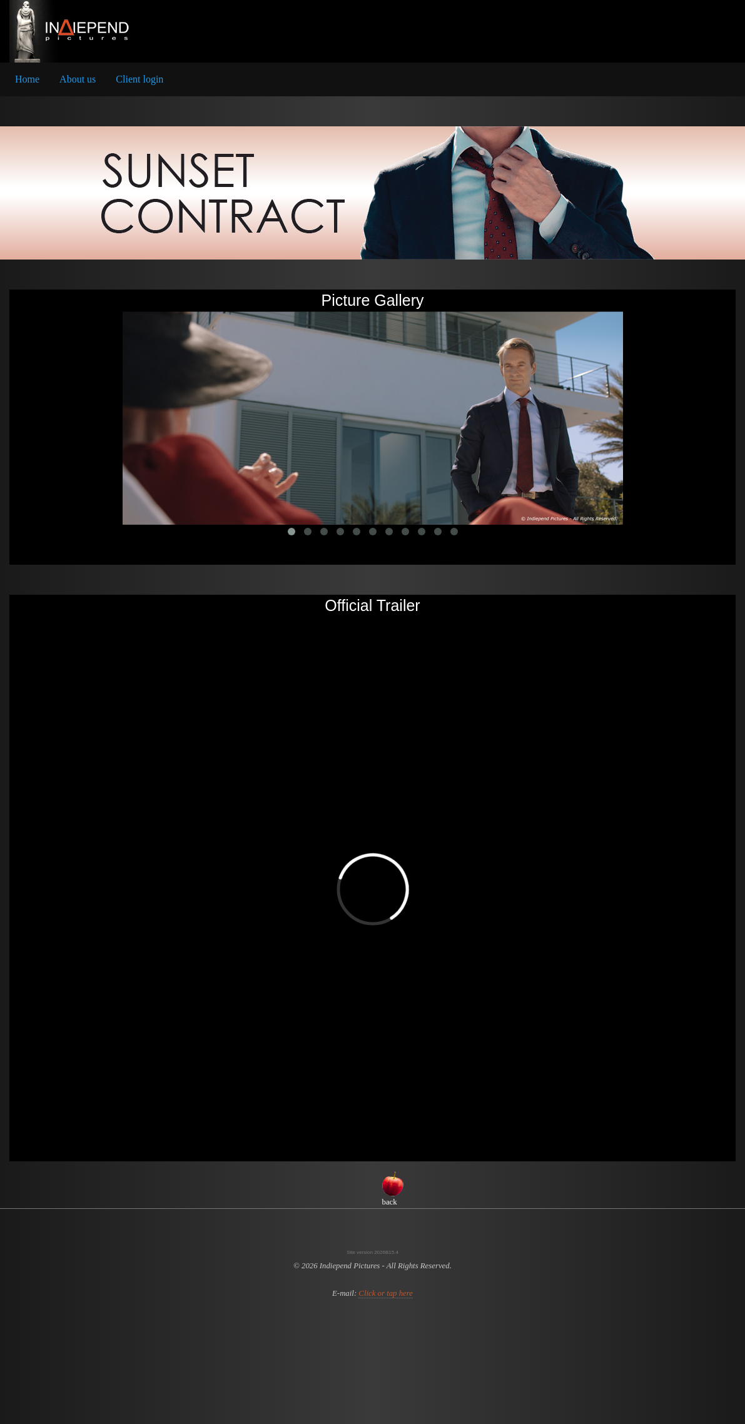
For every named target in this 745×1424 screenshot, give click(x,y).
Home (27, 79)
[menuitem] (27, 79)
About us (77, 79)
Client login (139, 79)
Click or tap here (385, 1293)
